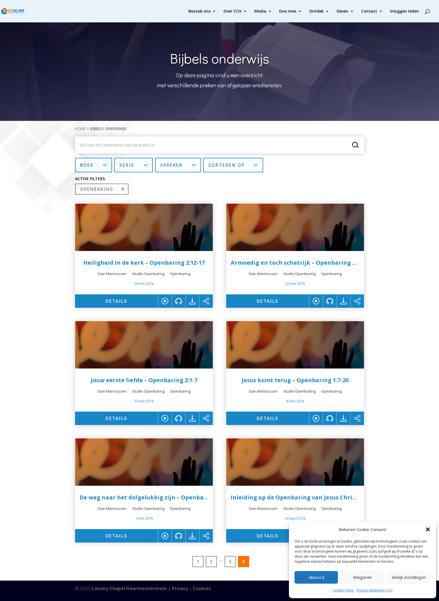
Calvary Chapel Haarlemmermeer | (131, 588)
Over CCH (232, 11)
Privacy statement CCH (375, 590)
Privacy (180, 588)
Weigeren (362, 577)
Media (260, 11)
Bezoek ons (199, 11)
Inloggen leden (404, 11)
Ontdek (316, 11)
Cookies (202, 588)
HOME (80, 128)
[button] (428, 529)
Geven (342, 11)
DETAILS (116, 301)
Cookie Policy (343, 590)
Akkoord (316, 577)
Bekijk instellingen (409, 577)
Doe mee (287, 11)
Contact (369, 11)
